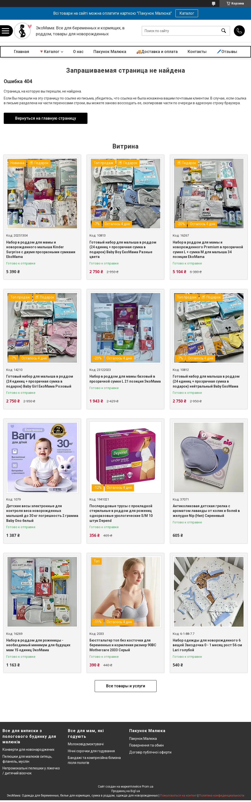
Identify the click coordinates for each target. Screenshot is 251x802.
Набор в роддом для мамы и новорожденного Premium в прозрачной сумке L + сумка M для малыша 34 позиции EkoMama (208, 249)
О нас (78, 51)
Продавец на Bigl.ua (125, 791)
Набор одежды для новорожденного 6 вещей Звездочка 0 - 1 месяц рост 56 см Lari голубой (207, 645)
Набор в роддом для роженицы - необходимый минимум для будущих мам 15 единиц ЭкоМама (38, 645)
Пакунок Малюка (109, 51)
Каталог (186, 13)
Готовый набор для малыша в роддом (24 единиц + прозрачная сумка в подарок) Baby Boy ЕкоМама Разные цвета (122, 249)
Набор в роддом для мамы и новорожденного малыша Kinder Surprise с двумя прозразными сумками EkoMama (40, 249)
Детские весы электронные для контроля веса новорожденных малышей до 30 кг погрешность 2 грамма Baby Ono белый (42, 513)
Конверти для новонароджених (28, 750)
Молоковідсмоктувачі (86, 744)
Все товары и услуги (125, 686)
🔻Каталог (49, 51)
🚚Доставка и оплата (157, 51)
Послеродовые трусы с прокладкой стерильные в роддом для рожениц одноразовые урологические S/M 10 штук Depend (121, 513)
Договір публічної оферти (150, 752)
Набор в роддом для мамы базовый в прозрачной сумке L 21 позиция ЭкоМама (125, 378)
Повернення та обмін (146, 745)
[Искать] (224, 31)
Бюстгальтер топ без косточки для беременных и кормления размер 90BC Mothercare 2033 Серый (122, 645)
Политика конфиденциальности (221, 795)
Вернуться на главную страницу (45, 118)
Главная (21, 51)
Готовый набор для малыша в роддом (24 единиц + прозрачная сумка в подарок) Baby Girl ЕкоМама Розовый (39, 381)
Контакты (197, 51)
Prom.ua (147, 786)
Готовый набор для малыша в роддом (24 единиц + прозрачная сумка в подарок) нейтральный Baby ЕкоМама (206, 381)
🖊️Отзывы (226, 51)
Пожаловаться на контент (178, 795)
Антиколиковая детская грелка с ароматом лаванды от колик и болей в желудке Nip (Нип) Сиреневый (206, 511)
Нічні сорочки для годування (91, 751)
